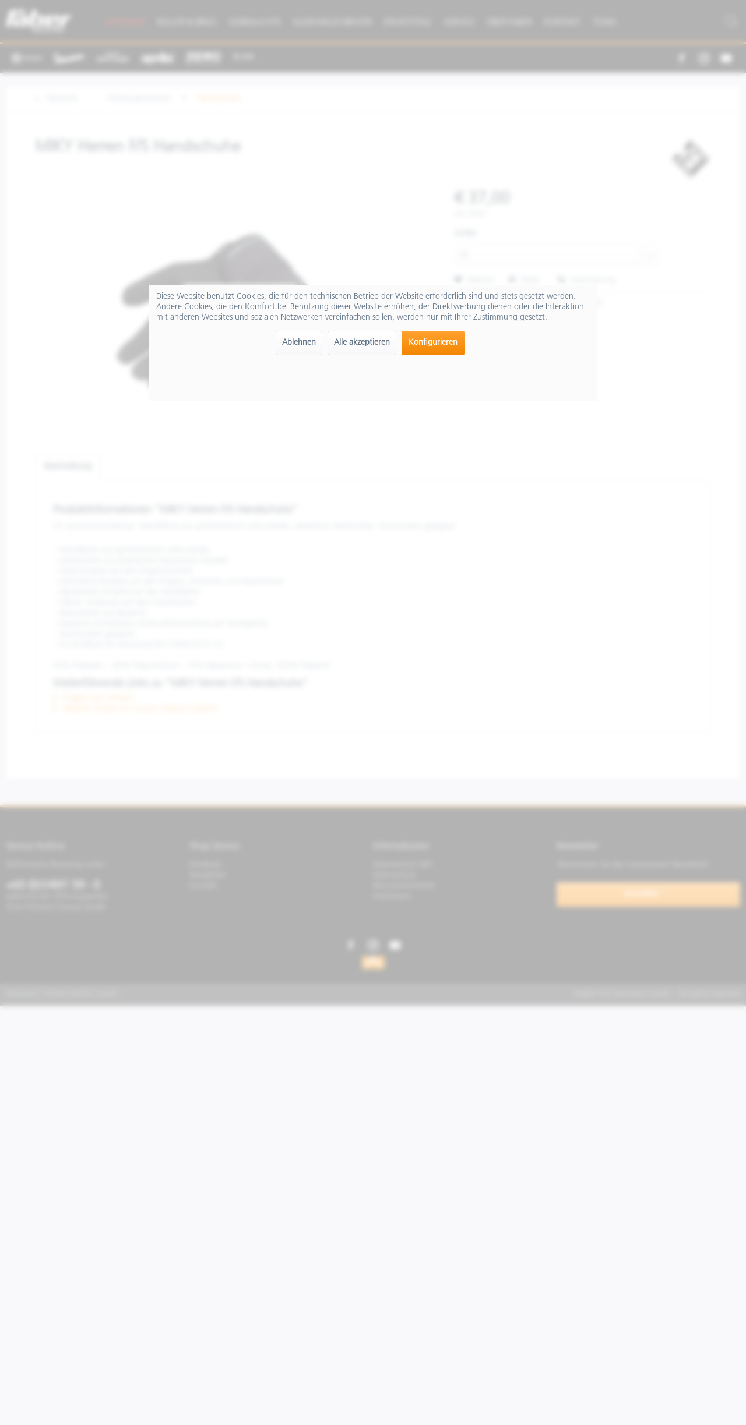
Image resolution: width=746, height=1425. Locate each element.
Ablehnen (299, 342)
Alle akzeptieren (362, 342)
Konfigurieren (433, 342)
